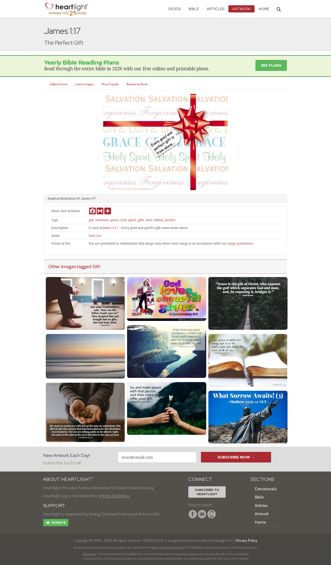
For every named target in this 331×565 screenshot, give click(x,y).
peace (114, 220)
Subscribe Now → (236, 457)
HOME (263, 8)
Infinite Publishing (114, 495)
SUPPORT (54, 506)
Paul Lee (95, 235)
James (85, 198)
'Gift (96, 266)
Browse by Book (137, 84)
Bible (194, 8)
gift (91, 220)
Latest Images (84, 84)
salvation (102, 220)
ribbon (158, 220)
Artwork (241, 8)
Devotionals (266, 488)
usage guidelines (240, 243)
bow (149, 220)
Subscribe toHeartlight (207, 492)
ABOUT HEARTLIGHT (68, 479)
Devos (174, 8)
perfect (170, 220)
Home (260, 522)
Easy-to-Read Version (166, 547)
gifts (141, 220)
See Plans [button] (271, 65)
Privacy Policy (246, 540)
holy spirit (128, 220)
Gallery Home (58, 84)
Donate (56, 523)
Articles (216, 8)
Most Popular (110, 84)
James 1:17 (110, 228)
